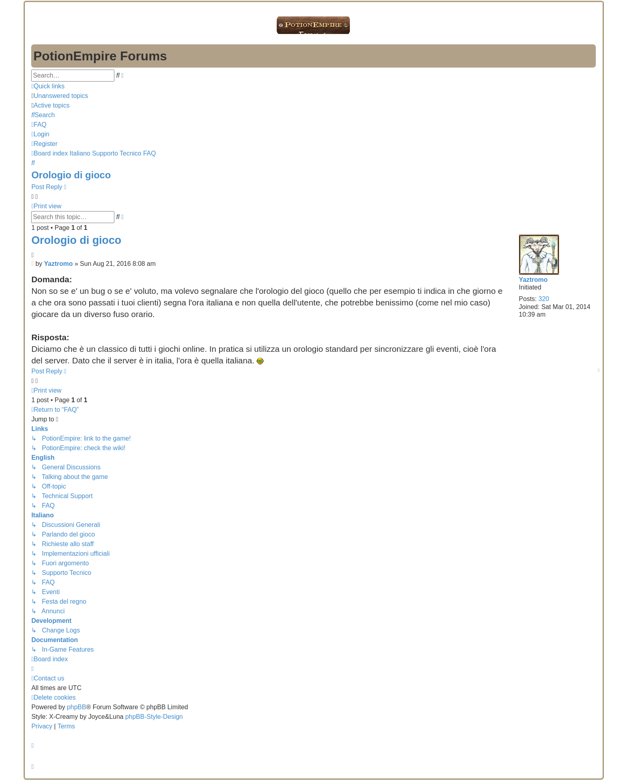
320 (544, 298)
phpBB (76, 707)
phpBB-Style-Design (154, 716)
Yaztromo (533, 279)
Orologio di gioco (71, 175)
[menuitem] (59, 95)
